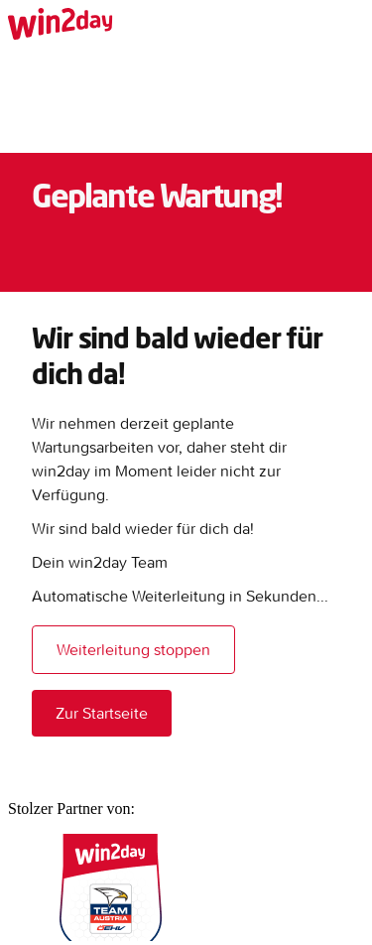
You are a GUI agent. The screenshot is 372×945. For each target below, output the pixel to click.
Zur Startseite (102, 713)
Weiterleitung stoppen (133, 649)
